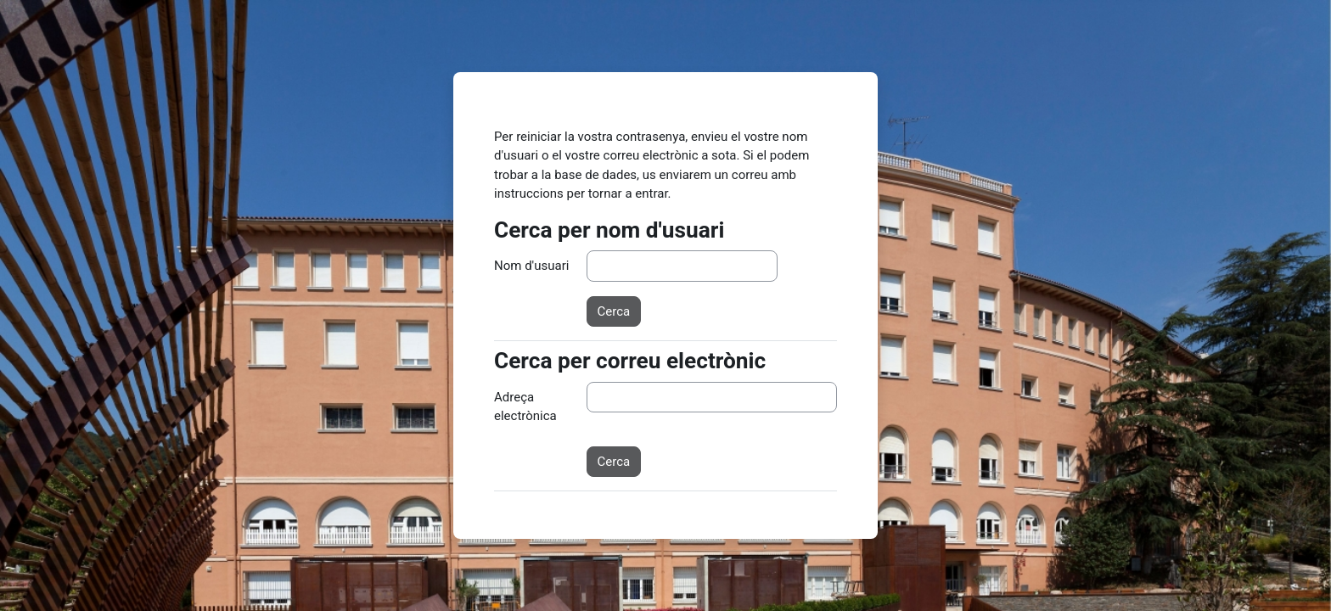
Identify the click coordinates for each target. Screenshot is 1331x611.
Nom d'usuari (531, 265)
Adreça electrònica (525, 407)
